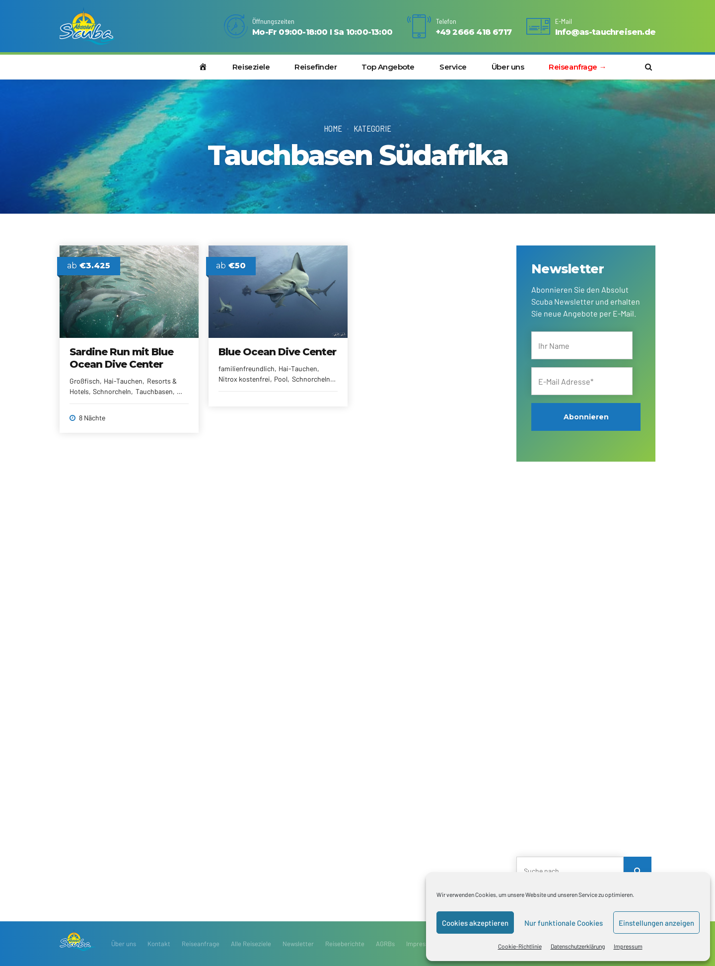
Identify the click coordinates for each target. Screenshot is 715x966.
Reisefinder (315, 67)
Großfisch (85, 381)
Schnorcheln (112, 391)
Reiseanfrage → (577, 67)
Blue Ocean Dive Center (277, 352)
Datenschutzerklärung (578, 946)
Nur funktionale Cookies (563, 922)
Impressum (628, 946)
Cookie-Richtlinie (520, 946)
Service (453, 67)
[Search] (637, 871)
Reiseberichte (344, 944)
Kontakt (158, 944)
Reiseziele (251, 67)
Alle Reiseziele (251, 944)
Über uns (508, 67)
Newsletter (298, 944)
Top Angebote (388, 67)
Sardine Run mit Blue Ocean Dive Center (121, 358)
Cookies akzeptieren (475, 922)
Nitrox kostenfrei (244, 379)
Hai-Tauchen (123, 381)
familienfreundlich (246, 368)
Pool (280, 379)
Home (333, 128)
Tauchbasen (154, 391)
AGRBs (385, 944)
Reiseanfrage (200, 944)
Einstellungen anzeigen (656, 922)
